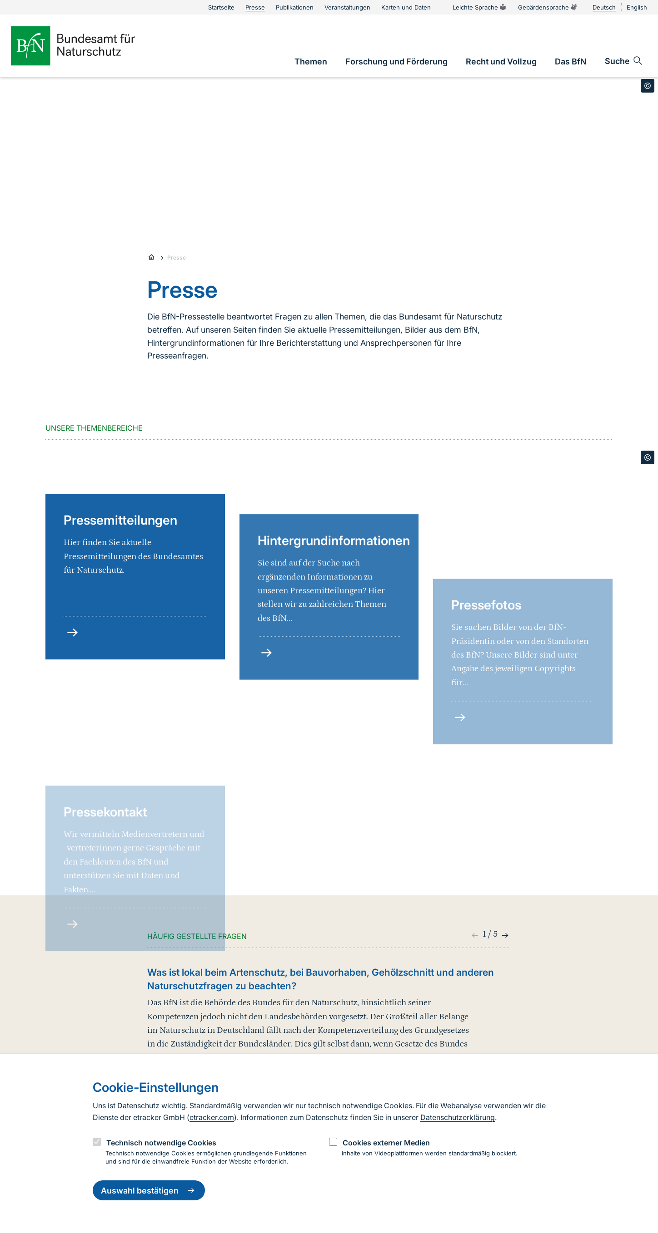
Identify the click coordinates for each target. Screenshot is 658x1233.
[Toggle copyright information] (647, 86)
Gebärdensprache (548, 7)
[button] (504, 935)
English (637, 7)
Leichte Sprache (480, 7)
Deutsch (604, 7)
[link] (311, 61)
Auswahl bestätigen (149, 1190)
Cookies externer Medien (386, 1142)
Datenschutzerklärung (457, 1117)
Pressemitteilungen (120, 589)
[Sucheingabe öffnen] (624, 61)
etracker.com (211, 1117)
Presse (176, 257)
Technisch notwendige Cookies (161, 1142)
